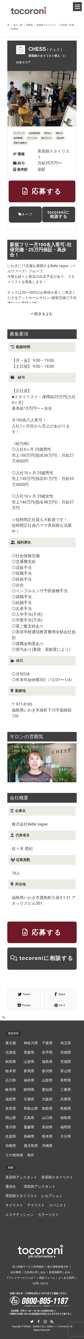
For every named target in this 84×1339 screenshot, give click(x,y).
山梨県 (47, 1080)
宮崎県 (10, 1146)
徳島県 (65, 1118)
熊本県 (47, 1136)
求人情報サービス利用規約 (28, 1266)
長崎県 (29, 1136)
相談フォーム (47, 1277)
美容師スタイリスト (57, 1177)
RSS (51, 1321)
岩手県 (47, 1052)
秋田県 (10, 1062)
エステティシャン (19, 1215)
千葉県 (47, 1043)
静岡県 (29, 1090)
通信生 (10, 1187)
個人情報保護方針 (57, 1266)
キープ (25, 214)
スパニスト (57, 1205)
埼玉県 (65, 1043)
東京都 (10, 1043)
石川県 (10, 1080)
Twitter (31, 1321)
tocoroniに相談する (59, 214)
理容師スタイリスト (21, 1196)
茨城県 (65, 1062)
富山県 (65, 1071)
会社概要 (15, 1272)
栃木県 (10, 1071)
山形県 (29, 1062)
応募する (41, 191)
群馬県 (29, 1071)
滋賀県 (10, 1099)
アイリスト (36, 1205)
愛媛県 (29, 1127)
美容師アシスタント (21, 1177)
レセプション (52, 1196)
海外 (30, 1155)
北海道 (10, 1052)
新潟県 (47, 1071)
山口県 (47, 1118)
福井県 (29, 1080)
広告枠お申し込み (35, 1272)
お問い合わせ (41, 1283)
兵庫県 (65, 1099)
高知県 (47, 1127)
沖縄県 (47, 1146)
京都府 (29, 1099)
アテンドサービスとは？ (21, 1277)
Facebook (38, 1321)
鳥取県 (47, 1109)
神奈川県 (31, 1043)
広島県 (29, 1118)
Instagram (45, 1321)
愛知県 (47, 1090)
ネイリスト (14, 1205)
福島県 (47, 1062)
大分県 (65, 1136)
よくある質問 (66, 1277)
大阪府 (47, 1099)
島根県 (65, 1109)
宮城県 (65, 1052)
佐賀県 (10, 1136)
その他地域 (14, 1155)
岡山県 (10, 1118)
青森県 (29, 1052)
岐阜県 (10, 1090)
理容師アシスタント (40, 1187)
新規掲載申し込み (59, 1272)
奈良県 (10, 1109)
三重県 (65, 1090)
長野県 (65, 1080)
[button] (13, 99)
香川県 (10, 1127)
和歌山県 (31, 1109)
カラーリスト (48, 1215)
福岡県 (65, 1127)
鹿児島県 (31, 1146)
